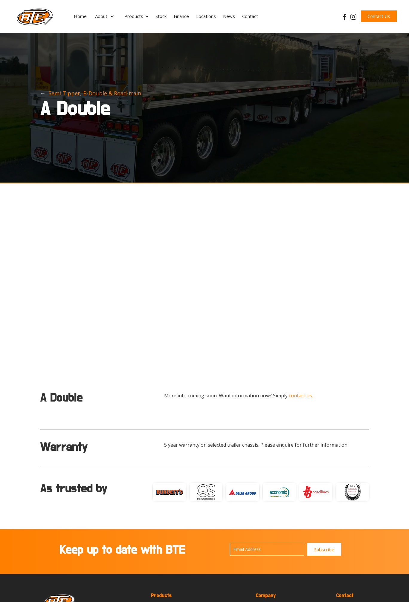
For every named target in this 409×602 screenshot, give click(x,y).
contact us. (301, 395)
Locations (206, 16)
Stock (161, 16)
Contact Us (378, 16)
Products (133, 16)
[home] (34, 16)
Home (80, 16)
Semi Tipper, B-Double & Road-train (94, 93)
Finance (181, 16)
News (229, 16)
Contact (250, 16)
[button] (104, 16)
